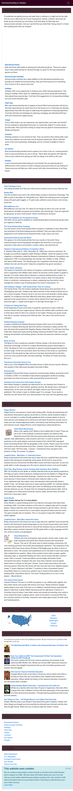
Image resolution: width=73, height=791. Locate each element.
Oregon (53, 623)
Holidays (8, 89)
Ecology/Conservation (12, 759)
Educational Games (12, 65)
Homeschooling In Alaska (14, 3)
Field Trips (9, 103)
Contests (8, 134)
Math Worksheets (10, 754)
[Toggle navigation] (68, 3)
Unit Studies (8, 762)
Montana (53, 618)
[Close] (68, 768)
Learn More (8, 785)
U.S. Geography (10, 757)
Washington (53, 621)
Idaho (54, 616)
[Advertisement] (36, 45)
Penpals (8, 161)
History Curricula (10, 764)
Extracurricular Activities (14, 77)
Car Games (9, 149)
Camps (7, 120)
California (53, 626)
